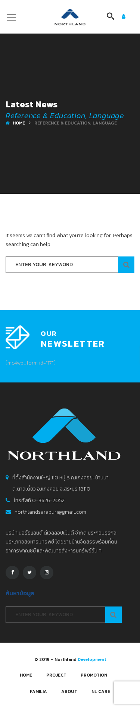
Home (19, 123)
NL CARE (100, 691)
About (69, 691)
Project (56, 675)
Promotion (94, 675)
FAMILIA (38, 691)
